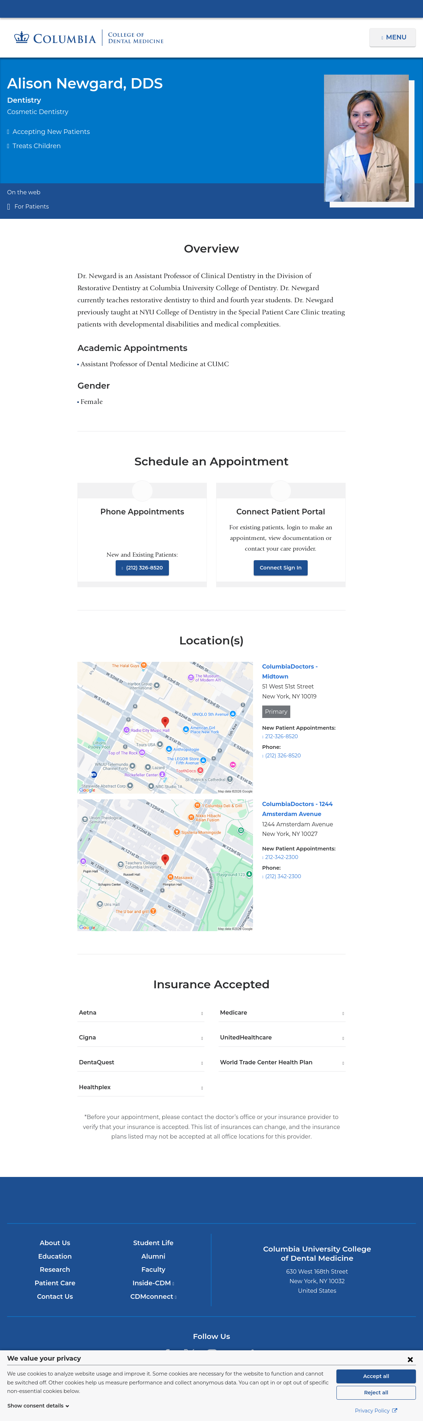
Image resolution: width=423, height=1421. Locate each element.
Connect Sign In (280, 568)
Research (55, 1269)
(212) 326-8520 (144, 568)
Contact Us (55, 1296)
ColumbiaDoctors (345, 1199)
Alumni (153, 1256)
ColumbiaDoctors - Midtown (299, 667)
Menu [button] (397, 37)
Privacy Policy (376, 1411)
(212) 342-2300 (282, 876)
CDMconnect (153, 1296)
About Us (55, 1243)
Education (55, 1256)
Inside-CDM (153, 1283)
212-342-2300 (281, 857)
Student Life (153, 1243)
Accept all (376, 1376)
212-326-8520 (281, 726)
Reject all (376, 1392)
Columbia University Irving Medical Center (211, 8)
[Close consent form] (410, 1359)
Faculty (153, 1269)
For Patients (30, 207)
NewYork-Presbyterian (211, 1205)
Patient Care (55, 1283)
